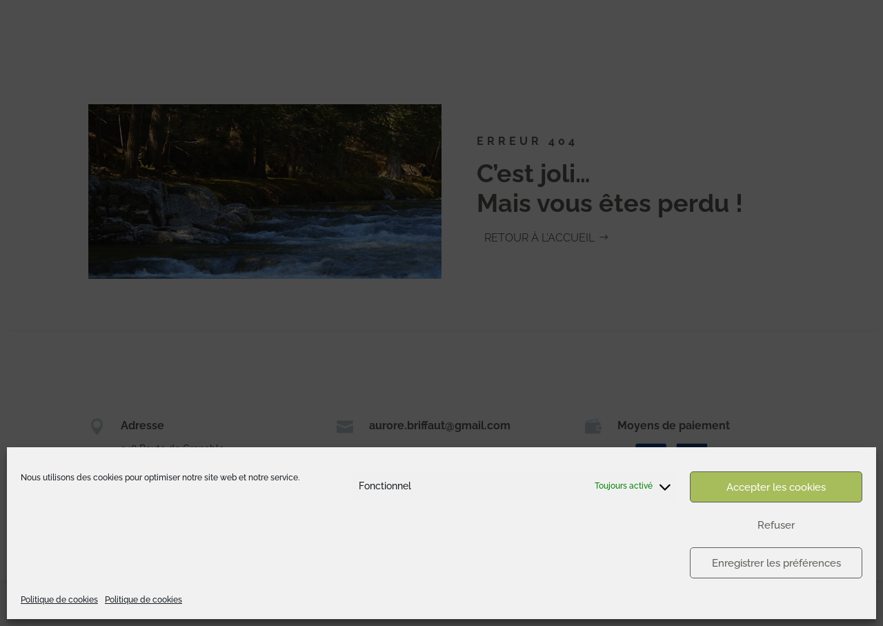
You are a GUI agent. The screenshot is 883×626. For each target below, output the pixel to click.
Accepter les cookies (776, 487)
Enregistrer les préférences (776, 563)
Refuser (776, 525)
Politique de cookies (59, 600)
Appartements (790, 25)
